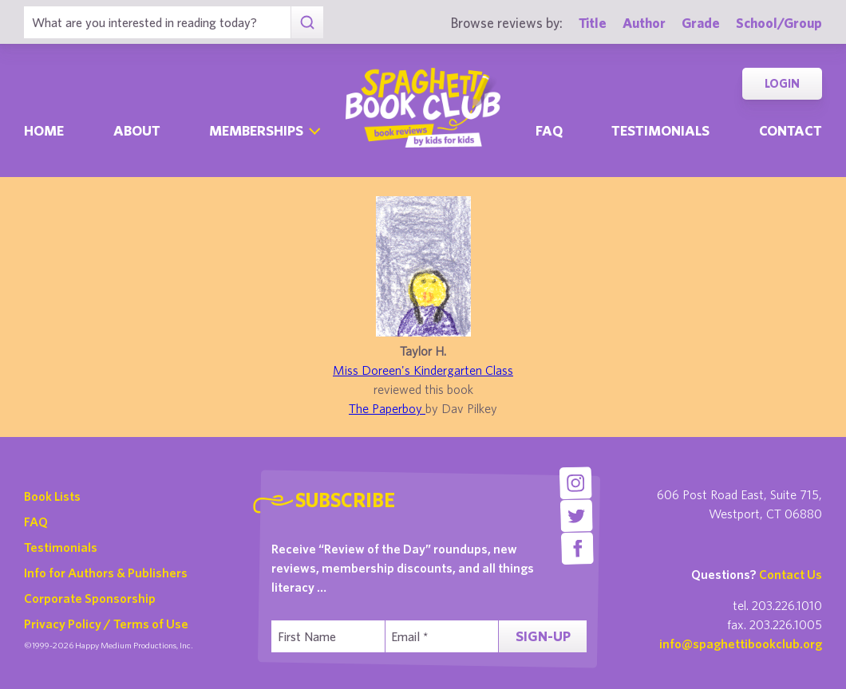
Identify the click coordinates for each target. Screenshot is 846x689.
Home (44, 130)
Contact (790, 130)
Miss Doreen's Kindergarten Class (423, 370)
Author (644, 22)
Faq (549, 130)
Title (593, 22)
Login (782, 83)
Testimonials (660, 130)
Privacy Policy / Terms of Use (106, 623)
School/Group (779, 22)
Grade (701, 22)
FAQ (36, 521)
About (136, 130)
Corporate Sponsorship (90, 598)
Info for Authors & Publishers (106, 572)
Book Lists (52, 496)
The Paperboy (387, 408)
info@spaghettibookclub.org (740, 643)
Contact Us (790, 574)
